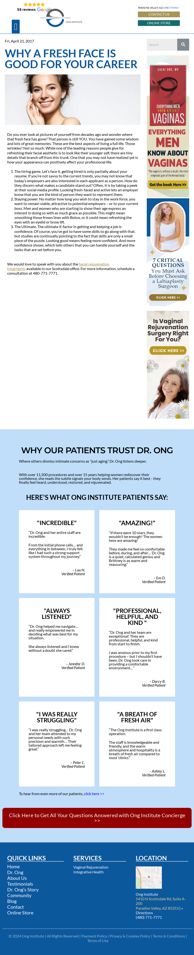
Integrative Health (88, 872)
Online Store (20, 912)
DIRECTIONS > (171, 7)
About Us (17, 878)
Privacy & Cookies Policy (130, 936)
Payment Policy (94, 936)
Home (13, 866)
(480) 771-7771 (149, 917)
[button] (16, 26)
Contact (15, 907)
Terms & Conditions (169, 936)
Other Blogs (17, 304)
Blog (12, 901)
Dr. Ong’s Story (23, 889)
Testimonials (20, 884)
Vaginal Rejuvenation (90, 867)
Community (19, 895)
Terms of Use (97, 940)
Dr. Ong (15, 872)
